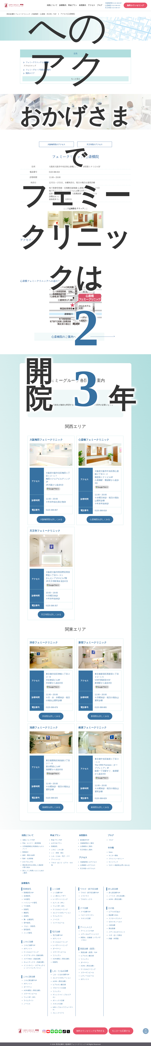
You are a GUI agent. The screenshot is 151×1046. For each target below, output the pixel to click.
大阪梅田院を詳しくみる (51, 519)
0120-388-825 (52, 798)
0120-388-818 (101, 510)
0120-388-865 (101, 707)
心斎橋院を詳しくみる (100, 519)
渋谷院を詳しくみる (51, 716)
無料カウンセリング (135, 5)
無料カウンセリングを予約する (90, 1032)
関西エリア (30, 73)
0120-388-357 (52, 606)
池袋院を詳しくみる (51, 807)
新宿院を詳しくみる (100, 716)
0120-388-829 (101, 798)
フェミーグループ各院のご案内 (39, 69)
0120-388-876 (52, 707)
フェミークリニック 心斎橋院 (38, 62)
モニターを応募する (121, 1032)
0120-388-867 (52, 510)
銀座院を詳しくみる (100, 807)
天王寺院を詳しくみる (51, 614)
